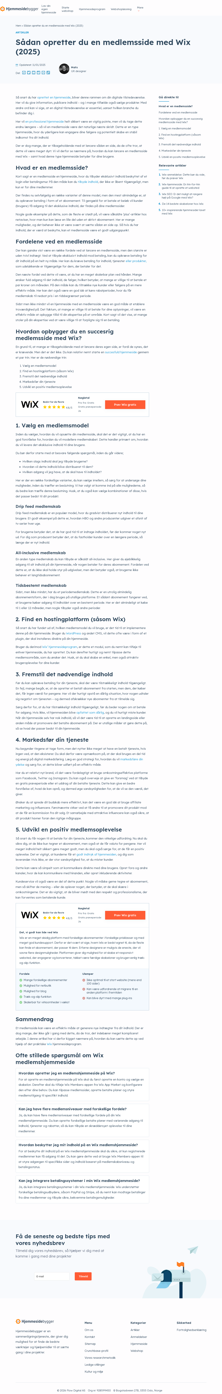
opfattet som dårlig (90, 708)
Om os (89, 1325)
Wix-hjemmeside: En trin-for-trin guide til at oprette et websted (181, 181)
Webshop (137, 1346)
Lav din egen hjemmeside (89, 5)
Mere (199, 5)
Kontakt (90, 1332)
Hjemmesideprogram (149, 5)
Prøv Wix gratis (125, 400)
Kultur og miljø (94, 1367)
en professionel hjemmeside (44, 117)
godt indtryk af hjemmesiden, (96, 850)
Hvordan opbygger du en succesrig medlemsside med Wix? (181, 116)
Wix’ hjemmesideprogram (59, 642)
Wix (49, 1039)
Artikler (135, 1325)
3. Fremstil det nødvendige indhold (180, 140)
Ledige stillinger (95, 1360)
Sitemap (90, 1339)
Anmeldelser (139, 1332)
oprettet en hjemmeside (54, 93)
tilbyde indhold (88, 177)
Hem (18, 21)
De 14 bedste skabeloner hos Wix (182, 199)
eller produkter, (136, 256)
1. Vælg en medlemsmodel (175, 124)
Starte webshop (121, 5)
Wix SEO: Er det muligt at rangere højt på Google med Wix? (182, 191)
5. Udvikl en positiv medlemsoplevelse (182, 152)
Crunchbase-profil (96, 1346)
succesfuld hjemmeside (121, 348)
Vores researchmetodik (100, 1353)
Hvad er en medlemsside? (176, 102)
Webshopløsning (178, 5)
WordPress (73, 629)
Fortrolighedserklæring (191, 1325)
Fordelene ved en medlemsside (178, 108)
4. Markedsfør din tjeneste (175, 146)
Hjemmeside (139, 1339)
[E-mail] (52, 1272)
